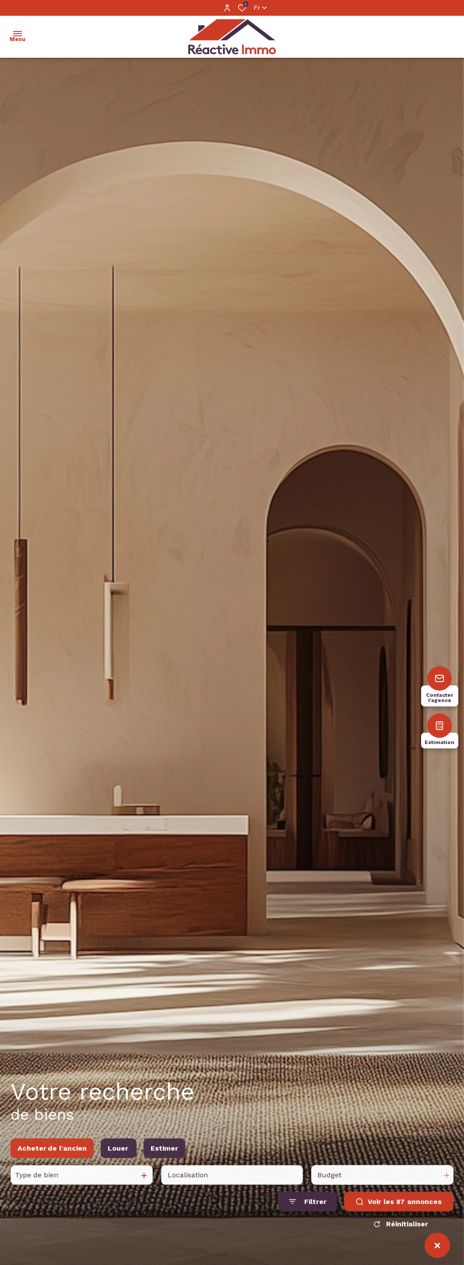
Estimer (164, 1161)
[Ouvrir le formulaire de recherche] (307, 1214)
